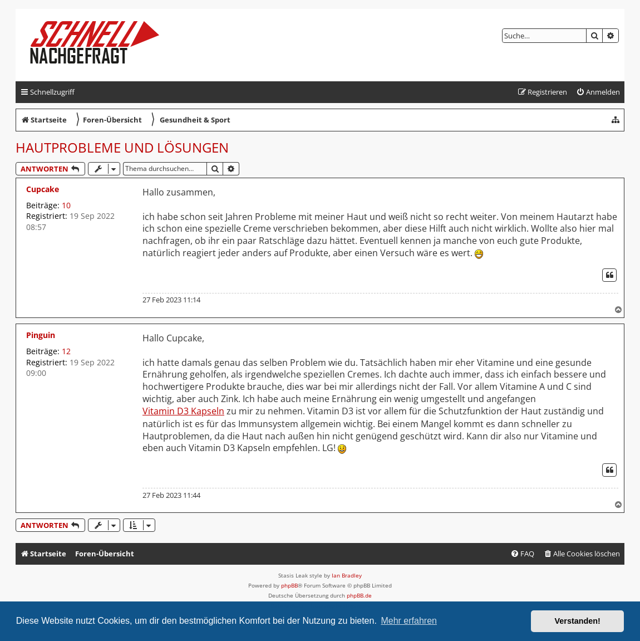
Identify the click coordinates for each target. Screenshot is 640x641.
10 (66, 205)
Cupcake (42, 189)
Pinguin (40, 335)
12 (66, 351)
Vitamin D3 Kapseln (183, 411)
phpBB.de (359, 595)
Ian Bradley (347, 575)
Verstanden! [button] (577, 620)
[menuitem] (598, 92)
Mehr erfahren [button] (409, 620)
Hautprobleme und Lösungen (122, 147)
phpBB (289, 585)
